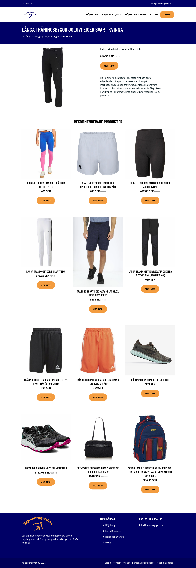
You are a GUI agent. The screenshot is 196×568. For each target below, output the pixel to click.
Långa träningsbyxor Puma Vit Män (45, 271)
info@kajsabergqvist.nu (161, 3)
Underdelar (136, 49)
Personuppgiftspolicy (143, 562)
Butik (167, 14)
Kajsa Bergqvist (111, 14)
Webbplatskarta (164, 562)
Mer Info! (109, 65)
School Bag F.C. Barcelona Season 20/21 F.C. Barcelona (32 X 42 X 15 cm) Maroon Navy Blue (150, 471)
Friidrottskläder (121, 49)
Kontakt (117, 562)
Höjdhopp (92, 14)
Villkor (126, 562)
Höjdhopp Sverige (135, 14)
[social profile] (31, 3)
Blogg (154, 14)
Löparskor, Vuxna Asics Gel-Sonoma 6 (46, 468)
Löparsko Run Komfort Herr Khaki (150, 380)
